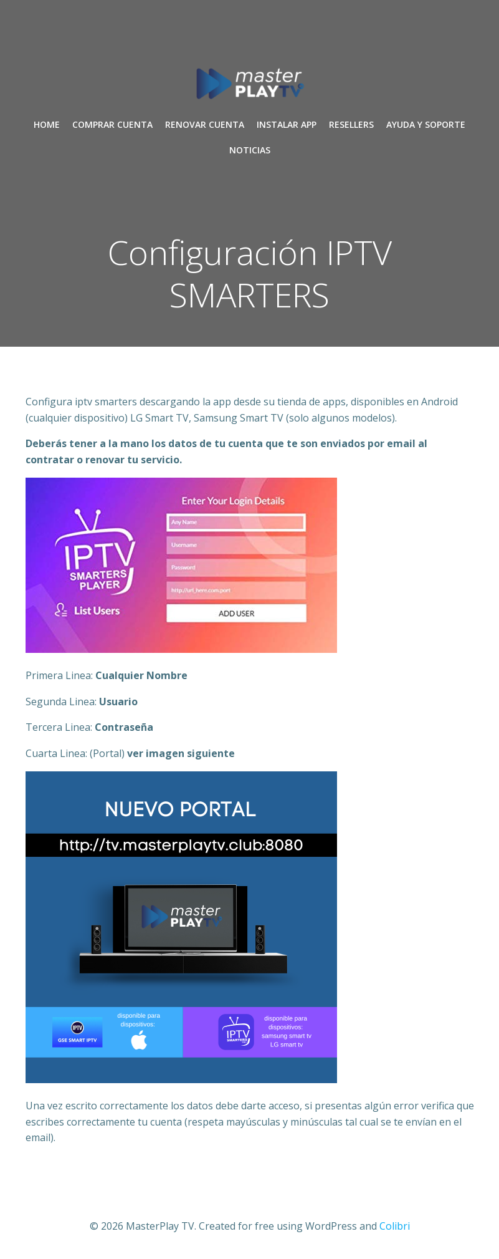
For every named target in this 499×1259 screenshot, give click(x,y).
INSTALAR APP (286, 124)
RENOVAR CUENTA (204, 124)
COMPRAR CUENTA (112, 124)
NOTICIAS (249, 150)
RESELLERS (351, 124)
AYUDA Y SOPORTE (425, 124)
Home (47, 124)
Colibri (394, 1226)
